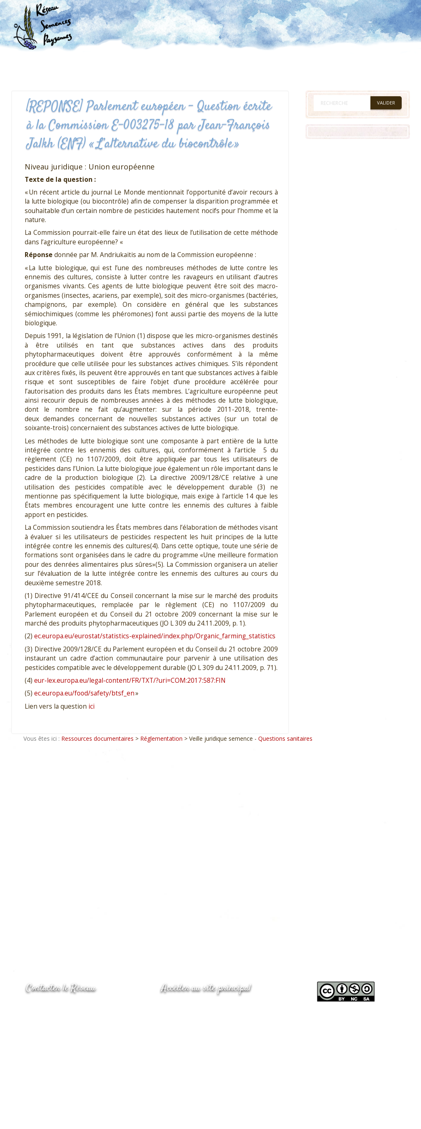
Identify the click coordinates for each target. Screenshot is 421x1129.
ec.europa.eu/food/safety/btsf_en (84, 693)
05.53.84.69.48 (55, 1025)
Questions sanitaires (285, 738)
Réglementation (161, 738)
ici (91, 706)
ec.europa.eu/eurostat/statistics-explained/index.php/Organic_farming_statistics (154, 636)
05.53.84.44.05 (55, 1008)
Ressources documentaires (97, 738)
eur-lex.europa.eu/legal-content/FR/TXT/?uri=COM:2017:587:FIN (130, 680)
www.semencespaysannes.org (207, 1008)
